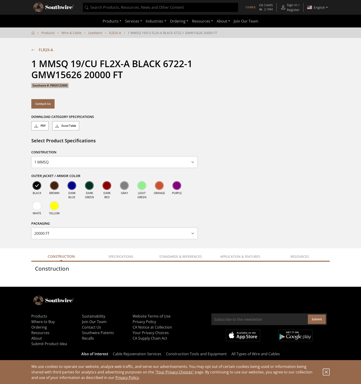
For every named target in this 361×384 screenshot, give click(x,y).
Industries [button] (154, 21)
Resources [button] (201, 21)
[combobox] (160, 7)
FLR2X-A (115, 33)
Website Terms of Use (152, 316)
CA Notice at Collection (152, 327)
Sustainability (93, 316)
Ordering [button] (178, 21)
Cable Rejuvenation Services (137, 353)
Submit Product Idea (49, 343)
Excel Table (65, 126)
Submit (317, 319)
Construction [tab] (61, 256)
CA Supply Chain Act (150, 338)
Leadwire (95, 33)
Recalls (88, 338)
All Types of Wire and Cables (255, 353)
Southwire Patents (98, 332)
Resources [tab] (300, 256)
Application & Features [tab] (240, 256)
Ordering (39, 327)
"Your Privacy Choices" (174, 372)
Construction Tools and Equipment (196, 353)
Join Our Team (246, 21)
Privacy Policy (127, 377)
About (36, 338)
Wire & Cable (71, 33)
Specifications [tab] (120, 256)
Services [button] (132, 21)
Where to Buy (43, 321)
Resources (40, 332)
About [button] (222, 21)
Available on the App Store (243, 335)
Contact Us (43, 104)
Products (48, 33)
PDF (40, 126)
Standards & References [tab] (180, 256)
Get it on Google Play (295, 335)
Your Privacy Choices (151, 332)
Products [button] (111, 21)
